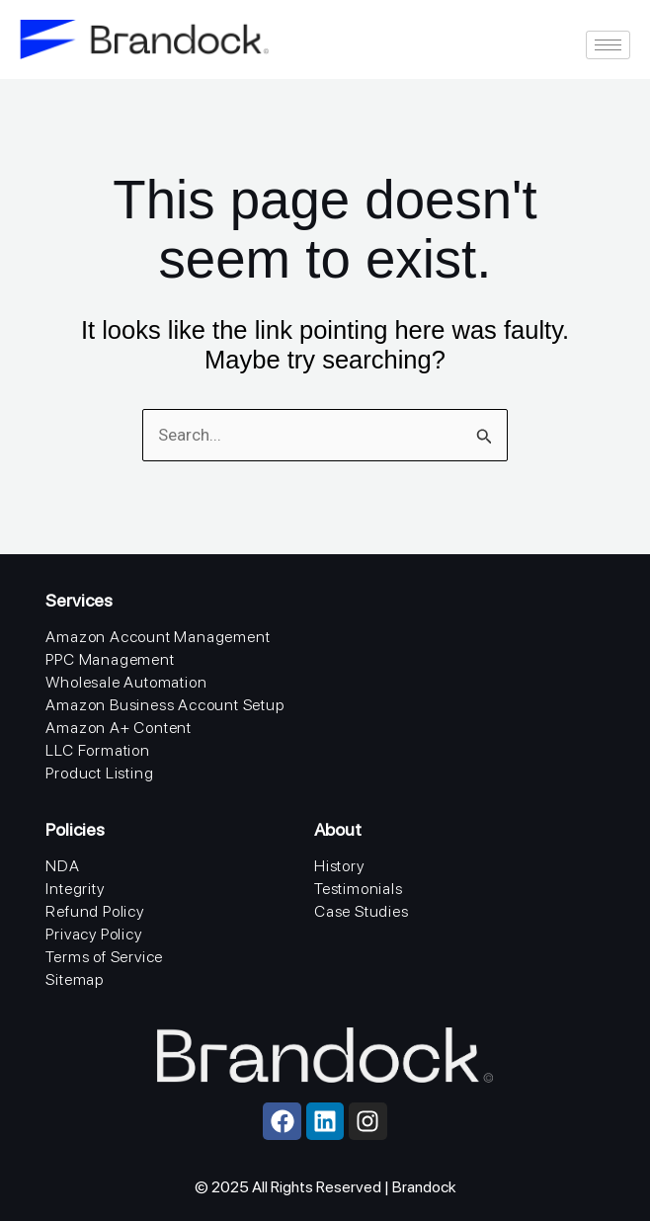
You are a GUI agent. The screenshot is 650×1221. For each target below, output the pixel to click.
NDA (62, 865)
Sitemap (74, 979)
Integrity (74, 888)
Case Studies (361, 911)
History (339, 865)
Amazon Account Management (157, 636)
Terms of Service (104, 956)
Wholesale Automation (125, 682)
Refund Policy (94, 911)
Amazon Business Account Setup (164, 704)
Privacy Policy (93, 934)
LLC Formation (97, 750)
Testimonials (358, 888)
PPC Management (109, 659)
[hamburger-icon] (608, 45)
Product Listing (99, 773)
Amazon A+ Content (118, 727)
